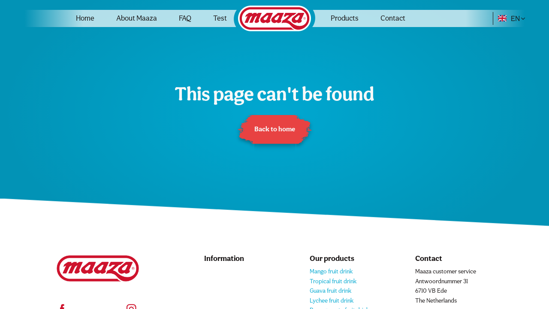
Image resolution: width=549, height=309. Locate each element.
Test (220, 18)
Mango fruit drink (331, 271)
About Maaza (136, 18)
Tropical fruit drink (333, 281)
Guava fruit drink (330, 290)
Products (345, 18)
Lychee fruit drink (331, 300)
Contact (392, 18)
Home (85, 18)
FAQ (185, 18)
